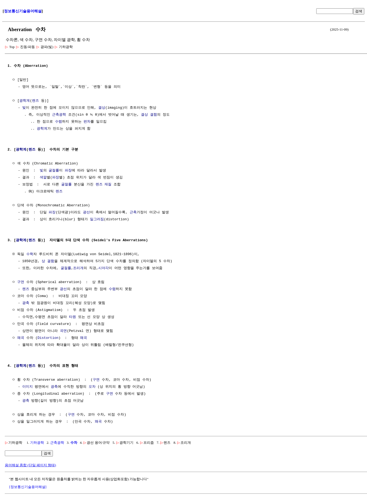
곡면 (63, 331)
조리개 (78, 268)
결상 (101, 107)
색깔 (43, 177)
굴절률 (54, 170)
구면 (20, 282)
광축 (25, 303)
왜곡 (20, 338)
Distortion (48, 338)
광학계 (24, 100)
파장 (68, 170)
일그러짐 (97, 219)
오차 (92, 386)
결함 (153, 114)
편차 (86, 121)
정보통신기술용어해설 (23, 11)
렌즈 (35, 100)
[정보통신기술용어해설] (27, 487)
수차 (73, 443)
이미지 (27, 386)
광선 (86, 212)
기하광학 (37, 443)
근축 (133, 212)
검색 (358, 11)
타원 (72, 317)
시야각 (103, 268)
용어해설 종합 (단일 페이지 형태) (30, 465)
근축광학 (59, 114)
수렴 (58, 121)
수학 (30, 254)
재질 (107, 184)
